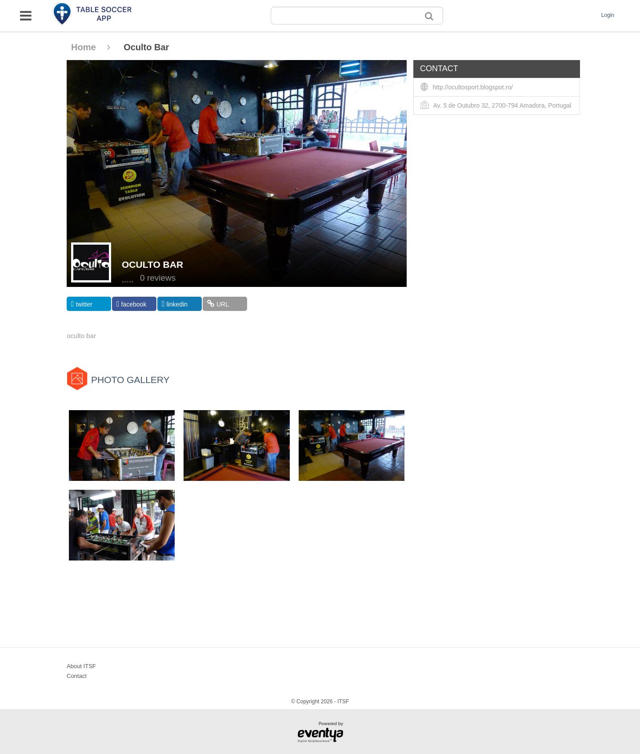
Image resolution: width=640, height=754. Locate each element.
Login (607, 15)
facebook (131, 304)
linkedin (175, 304)
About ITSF (81, 666)
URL (218, 304)
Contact (77, 676)
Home (90, 47)
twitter (81, 304)
